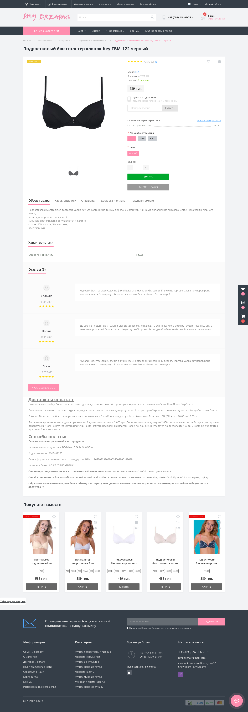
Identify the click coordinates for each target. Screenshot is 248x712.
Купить (169, 108)
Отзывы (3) (88, 201)
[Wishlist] (208, 62)
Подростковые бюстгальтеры (92, 40)
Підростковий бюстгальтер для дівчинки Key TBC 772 (206, 563)
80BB (142, 138)
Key (137, 71)
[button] (243, 318)
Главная (27, 40)
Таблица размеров (12, 601)
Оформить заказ (216, 18)
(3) (156, 61)
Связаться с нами (33, 671)
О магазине (105, 3)
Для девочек (65, 40)
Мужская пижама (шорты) (90, 681)
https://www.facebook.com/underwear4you (129, 672)
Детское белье (45, 40)
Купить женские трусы (88, 666)
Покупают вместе (142, 201)
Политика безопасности (153, 628)
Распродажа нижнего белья (39, 686)
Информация (115, 30)
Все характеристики (209, 120)
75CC (131, 138)
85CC (152, 138)
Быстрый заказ (148, 187)
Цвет (131, 147)
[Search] (152, 17)
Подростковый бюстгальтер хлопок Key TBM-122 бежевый (165, 563)
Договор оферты (148, 3)
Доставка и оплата (83, 3)
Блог (82, 30)
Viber (181, 674)
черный (133, 153)
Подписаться (211, 621)
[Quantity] (138, 167)
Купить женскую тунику (89, 686)
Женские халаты (84, 671)
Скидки (95, 30)
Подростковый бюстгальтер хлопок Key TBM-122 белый (124, 563)
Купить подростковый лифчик (93, 651)
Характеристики (65, 201)
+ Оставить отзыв (43, 388)
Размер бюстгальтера (140, 133)
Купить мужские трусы (88, 676)
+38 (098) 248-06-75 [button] (193, 652)
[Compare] (219, 62)
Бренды (135, 30)
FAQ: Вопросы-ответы (158, 30)
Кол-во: (131, 161)
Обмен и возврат (125, 3)
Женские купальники (87, 656)
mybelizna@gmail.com (192, 657)
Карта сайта (30, 676)
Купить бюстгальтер (87, 661)
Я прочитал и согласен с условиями (160, 628)
